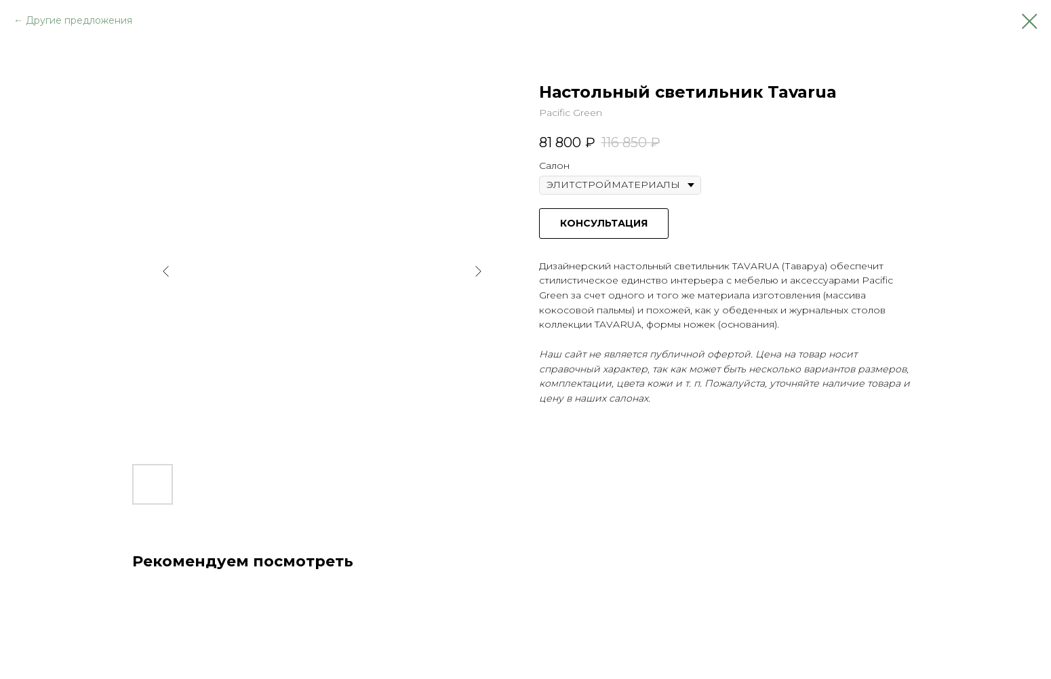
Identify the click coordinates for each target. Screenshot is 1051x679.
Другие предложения (79, 20)
